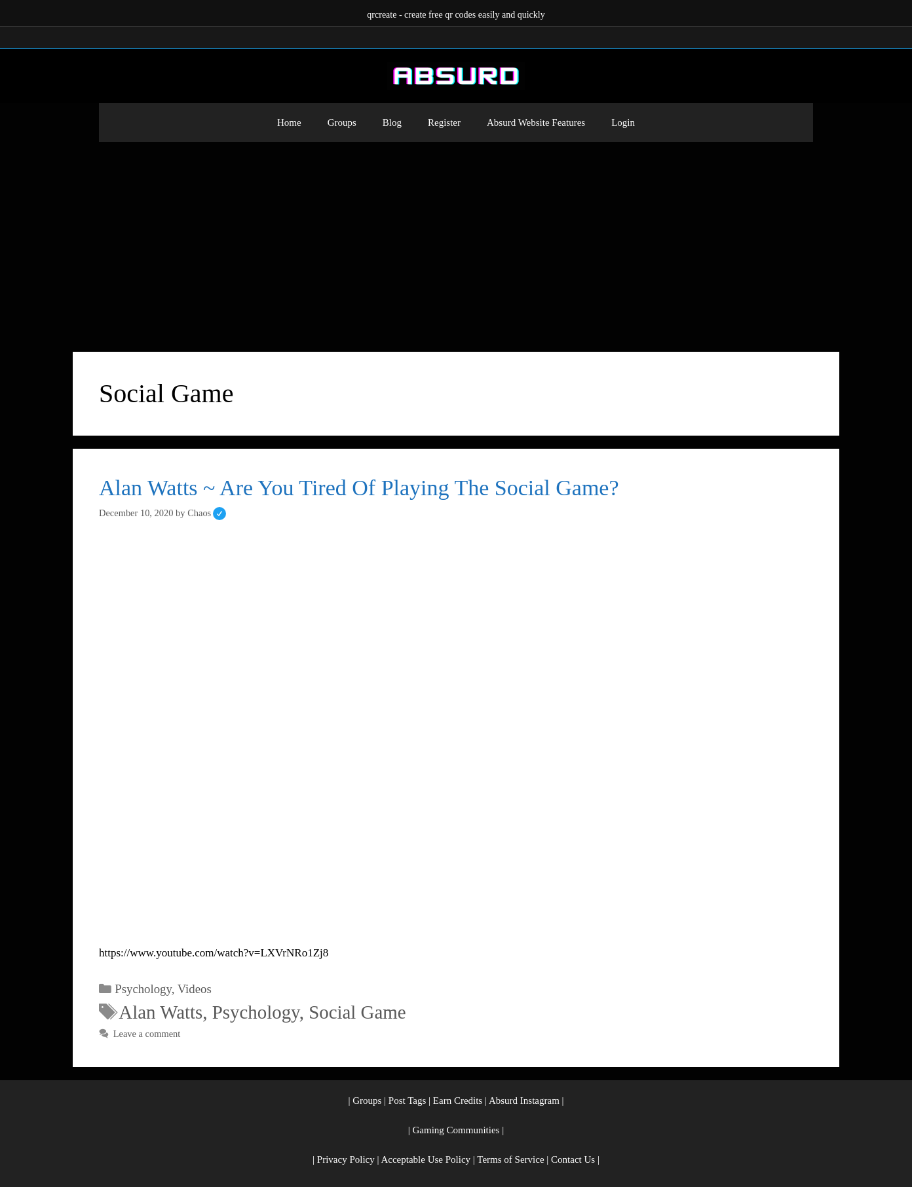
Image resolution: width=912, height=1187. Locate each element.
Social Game (357, 1012)
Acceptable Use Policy (425, 1159)
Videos (195, 989)
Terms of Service (510, 1159)
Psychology (143, 989)
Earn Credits (457, 1100)
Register (444, 122)
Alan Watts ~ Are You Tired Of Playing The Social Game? (359, 488)
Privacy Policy (346, 1159)
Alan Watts (160, 1012)
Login (623, 122)
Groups (342, 122)
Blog (392, 122)
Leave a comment (147, 1033)
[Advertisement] (456, 240)
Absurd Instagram (524, 1100)
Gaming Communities (456, 1130)
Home (289, 122)
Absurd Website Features (536, 122)
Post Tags (407, 1100)
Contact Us (573, 1159)
